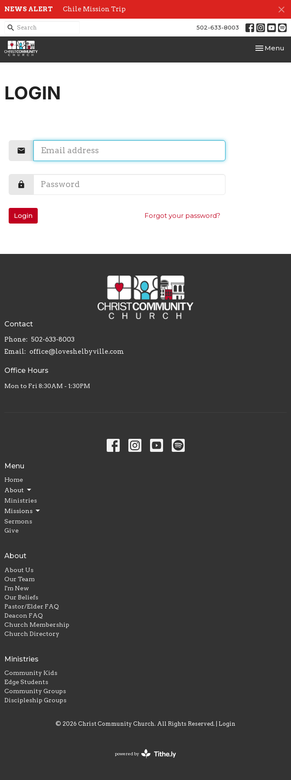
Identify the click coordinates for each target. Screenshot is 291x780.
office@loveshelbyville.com (76, 351)
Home (13, 479)
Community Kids (30, 672)
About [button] (18, 490)
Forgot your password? (182, 215)
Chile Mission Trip (94, 9)
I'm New (16, 588)
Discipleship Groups (35, 700)
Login (23, 215)
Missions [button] (22, 511)
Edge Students (26, 681)
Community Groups (35, 691)
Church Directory (31, 633)
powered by (145, 753)
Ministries (20, 500)
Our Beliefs (21, 597)
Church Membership (36, 624)
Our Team (19, 579)
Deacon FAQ (23, 615)
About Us (18, 569)
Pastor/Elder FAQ (31, 606)
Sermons (18, 521)
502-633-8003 (217, 27)
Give (11, 530)
